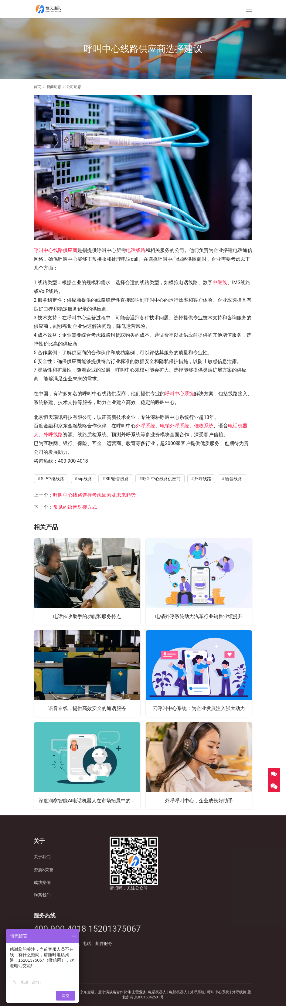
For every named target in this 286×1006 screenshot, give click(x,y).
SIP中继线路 (52, 478)
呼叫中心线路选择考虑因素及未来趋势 (94, 495)
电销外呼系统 (174, 426)
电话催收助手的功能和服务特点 (87, 616)
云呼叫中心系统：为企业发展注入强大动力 (199, 708)
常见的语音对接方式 (75, 507)
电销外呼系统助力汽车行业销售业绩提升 (199, 616)
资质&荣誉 (43, 869)
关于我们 (42, 856)
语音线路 (233, 478)
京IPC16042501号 (149, 997)
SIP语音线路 (117, 478)
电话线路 (135, 250)
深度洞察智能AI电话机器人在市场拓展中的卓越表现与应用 (89, 800)
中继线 (220, 282)
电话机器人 (157, 992)
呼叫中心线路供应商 (55, 250)
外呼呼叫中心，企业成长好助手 (199, 800)
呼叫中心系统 (179, 393)
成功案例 (42, 882)
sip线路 (85, 478)
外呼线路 (53, 434)
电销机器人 (178, 992)
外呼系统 (145, 426)
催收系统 (203, 426)
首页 (37, 87)
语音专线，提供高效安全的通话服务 (87, 708)
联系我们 (42, 895)
